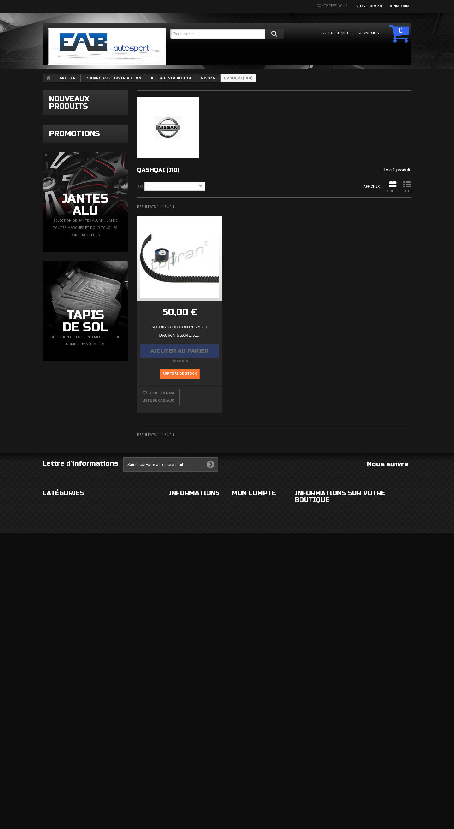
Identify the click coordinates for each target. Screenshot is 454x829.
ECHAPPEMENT (118, 745)
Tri (140, 187)
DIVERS (49, 782)
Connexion (398, 6)
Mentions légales (185, 732)
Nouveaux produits (69, 102)
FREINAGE (51, 770)
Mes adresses (244, 764)
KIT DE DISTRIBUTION (171, 78)
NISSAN (208, 78)
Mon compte (254, 706)
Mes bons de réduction (253, 797)
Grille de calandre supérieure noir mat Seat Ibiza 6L (102, 284)
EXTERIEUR (52, 719)
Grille (393, 187)
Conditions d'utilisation (192, 745)
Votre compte (369, 6)
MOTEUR (68, 78)
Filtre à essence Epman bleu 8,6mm (103, 126)
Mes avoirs (242, 752)
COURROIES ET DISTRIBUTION (113, 78)
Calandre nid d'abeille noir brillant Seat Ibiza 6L (98, 333)
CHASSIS (50, 757)
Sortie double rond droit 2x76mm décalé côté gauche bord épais (99, 232)
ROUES (48, 732)
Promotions (74, 406)
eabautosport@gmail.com (353, 770)
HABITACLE (114, 719)
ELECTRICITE (115, 732)
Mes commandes (247, 719)
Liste (406, 187)
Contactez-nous (332, 6)
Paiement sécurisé (186, 757)
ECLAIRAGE (52, 745)
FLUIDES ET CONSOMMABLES (129, 770)
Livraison (177, 719)
